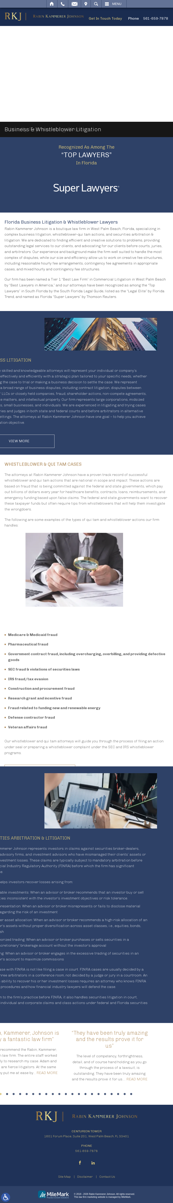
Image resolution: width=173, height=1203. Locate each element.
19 (5, 1094)
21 (18, 1094)
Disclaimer (85, 1177)
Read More (23, 1079)
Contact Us (107, 1177)
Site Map (64, 1177)
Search (96, 4)
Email (74, 4)
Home (52, 4)
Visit (86, 4)
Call (62, 4)
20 (12, 1094)
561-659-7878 (155, 18)
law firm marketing (88, 1197)
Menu (116, 4)
